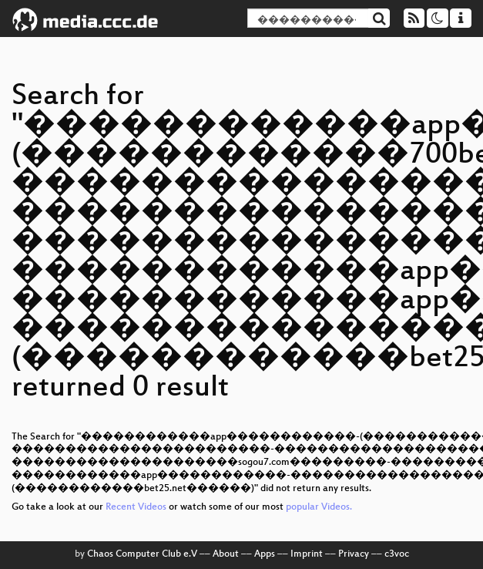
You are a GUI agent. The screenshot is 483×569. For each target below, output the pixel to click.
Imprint (306, 554)
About (226, 554)
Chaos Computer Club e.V (142, 554)
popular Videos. (319, 507)
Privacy (353, 554)
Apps (264, 554)
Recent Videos (137, 507)
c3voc (396, 554)
